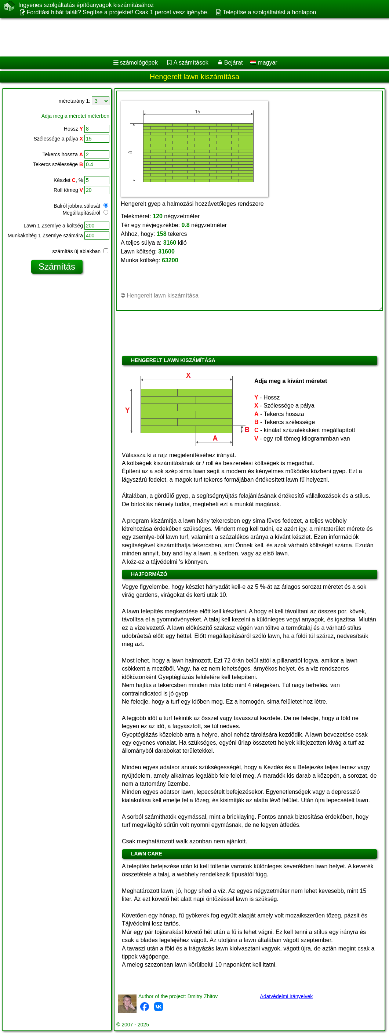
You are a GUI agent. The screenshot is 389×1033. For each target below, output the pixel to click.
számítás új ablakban (80, 251)
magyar (263, 62)
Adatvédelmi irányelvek (286, 996)
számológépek (139, 62)
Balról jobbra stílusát (81, 206)
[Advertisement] (187, 37)
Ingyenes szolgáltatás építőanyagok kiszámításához (86, 5)
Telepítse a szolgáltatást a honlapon (269, 12)
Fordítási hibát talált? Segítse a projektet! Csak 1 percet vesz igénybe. (117, 12)
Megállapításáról (85, 213)
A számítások (191, 62)
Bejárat (233, 62)
